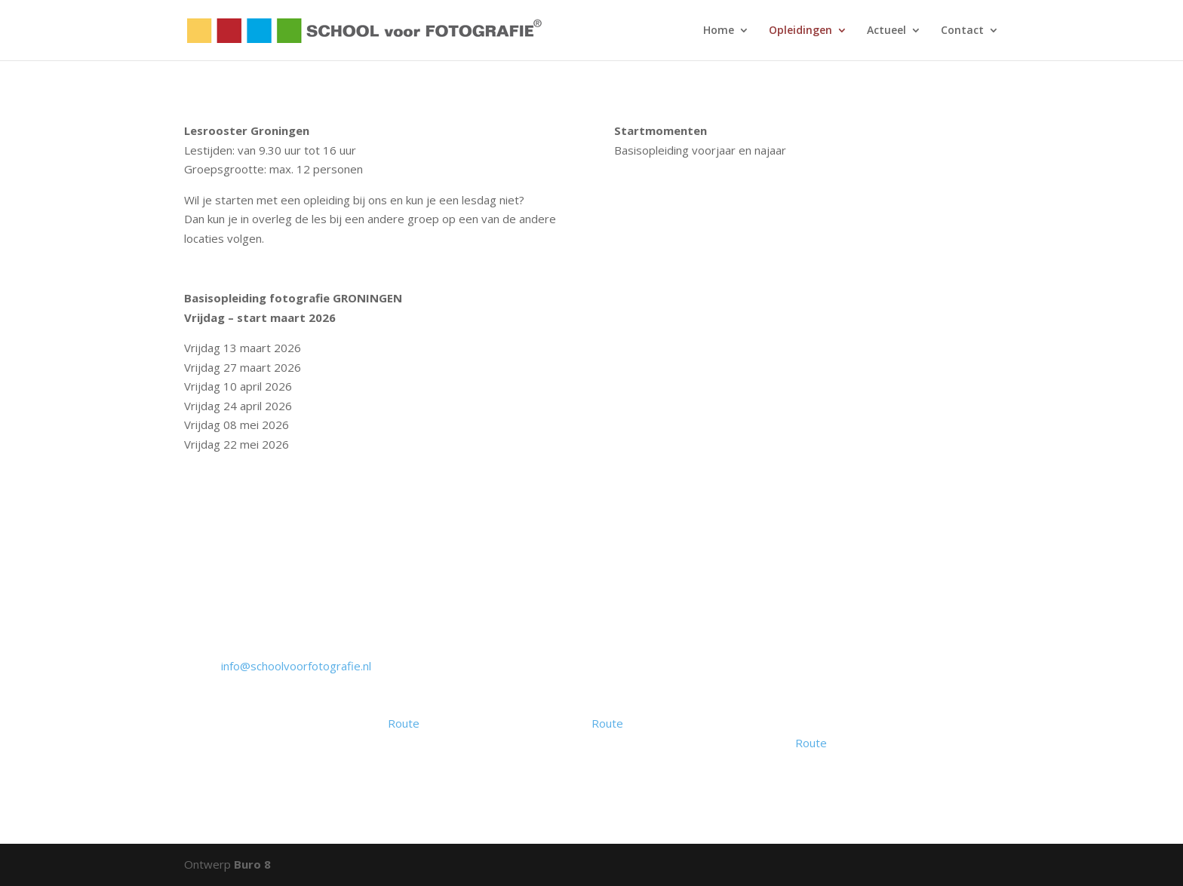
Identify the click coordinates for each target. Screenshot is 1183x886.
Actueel (886, 31)
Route (403, 723)
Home (718, 31)
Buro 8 (252, 864)
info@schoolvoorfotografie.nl (296, 665)
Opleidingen (800, 31)
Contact (962, 31)
